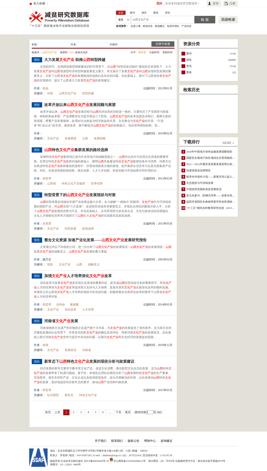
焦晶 (45, 88)
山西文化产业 (67, 93)
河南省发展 (61, 321)
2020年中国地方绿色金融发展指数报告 (209, 151)
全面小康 (136, 26)
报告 (189, 59)
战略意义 (94, 264)
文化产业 (53, 138)
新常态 (69, 395)
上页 (57, 412)
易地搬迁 (160, 26)
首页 (48, 412)
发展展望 (70, 138)
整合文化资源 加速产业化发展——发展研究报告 (95, 240)
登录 (216, 3)
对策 (50, 93)
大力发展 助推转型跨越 (74, 60)
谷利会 (60, 304)
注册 (232, 3)
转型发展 (70, 228)
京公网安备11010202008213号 (127, 460)
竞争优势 (97, 183)
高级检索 (228, 19)
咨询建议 (166, 440)
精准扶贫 (148, 26)
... (110, 412)
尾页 (128, 412)
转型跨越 (88, 93)
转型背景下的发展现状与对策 (80, 195)
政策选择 (88, 228)
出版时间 (154, 52)
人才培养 (88, 309)
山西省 (51, 183)
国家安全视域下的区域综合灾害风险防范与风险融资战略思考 (222, 157)
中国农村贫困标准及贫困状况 (204, 189)
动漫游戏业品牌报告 (198, 170)
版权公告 (133, 440)
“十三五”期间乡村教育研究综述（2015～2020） (214, 208)
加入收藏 (39, 3)
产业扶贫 (186, 26)
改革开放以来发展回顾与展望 (80, 105)
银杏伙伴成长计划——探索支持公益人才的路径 (214, 176)
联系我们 (117, 440)
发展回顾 (100, 138)
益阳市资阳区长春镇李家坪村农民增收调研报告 (214, 201)
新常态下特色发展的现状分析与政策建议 (89, 361)
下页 (118, 412)
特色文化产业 (88, 395)
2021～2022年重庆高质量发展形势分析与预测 (213, 164)
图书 (189, 53)
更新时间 (167, 52)
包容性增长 (173, 26)
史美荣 (47, 223)
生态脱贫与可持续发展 (199, 182)
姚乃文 (47, 259)
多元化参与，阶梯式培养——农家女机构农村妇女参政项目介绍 (224, 195)
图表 (189, 72)
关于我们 (100, 440)
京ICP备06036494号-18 (96, 461)
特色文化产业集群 (73, 183)
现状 (50, 264)
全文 (120, 19)
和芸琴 (47, 178)
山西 (85, 138)
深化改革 (70, 309)
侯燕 (45, 345)
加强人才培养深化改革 (78, 276)
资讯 (189, 66)
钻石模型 (53, 395)
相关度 (142, 52)
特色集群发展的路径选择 (76, 150)
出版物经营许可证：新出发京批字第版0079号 (200, 461)
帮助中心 (150, 440)
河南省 (86, 350)
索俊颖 (74, 304)
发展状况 (70, 350)
